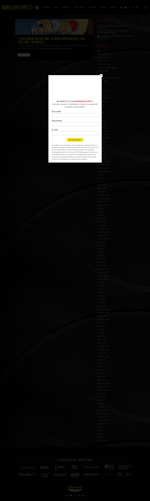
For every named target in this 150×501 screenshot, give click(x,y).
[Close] (101, 75)
